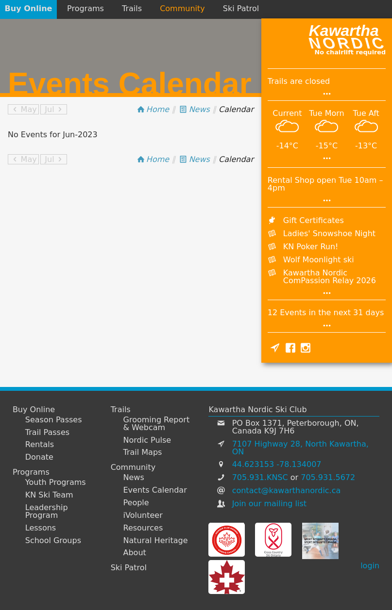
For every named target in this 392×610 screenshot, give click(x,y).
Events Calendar (155, 490)
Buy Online (28, 8)
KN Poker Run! (311, 246)
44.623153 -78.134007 (277, 464)
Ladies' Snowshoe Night (329, 233)
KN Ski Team (49, 495)
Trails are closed (299, 81)
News (133, 478)
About (134, 553)
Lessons (40, 528)
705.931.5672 (328, 477)
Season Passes (53, 420)
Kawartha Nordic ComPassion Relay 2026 (329, 276)
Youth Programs (55, 482)
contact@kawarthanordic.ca (286, 490)
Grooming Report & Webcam (156, 424)
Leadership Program (46, 511)
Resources (143, 528)
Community (182, 8)
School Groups (53, 541)
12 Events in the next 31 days (326, 312)
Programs (85, 8)
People (136, 503)
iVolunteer (143, 515)
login (369, 565)
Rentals (39, 445)
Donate (39, 457)
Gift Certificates (313, 220)
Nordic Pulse (147, 440)
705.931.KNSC (260, 477)
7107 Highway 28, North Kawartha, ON (300, 447)
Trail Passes (47, 432)
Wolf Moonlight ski (318, 259)
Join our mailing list (269, 503)
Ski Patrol (241, 8)
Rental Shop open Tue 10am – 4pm (325, 184)
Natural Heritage (155, 541)
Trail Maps (142, 452)
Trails (132, 8)
